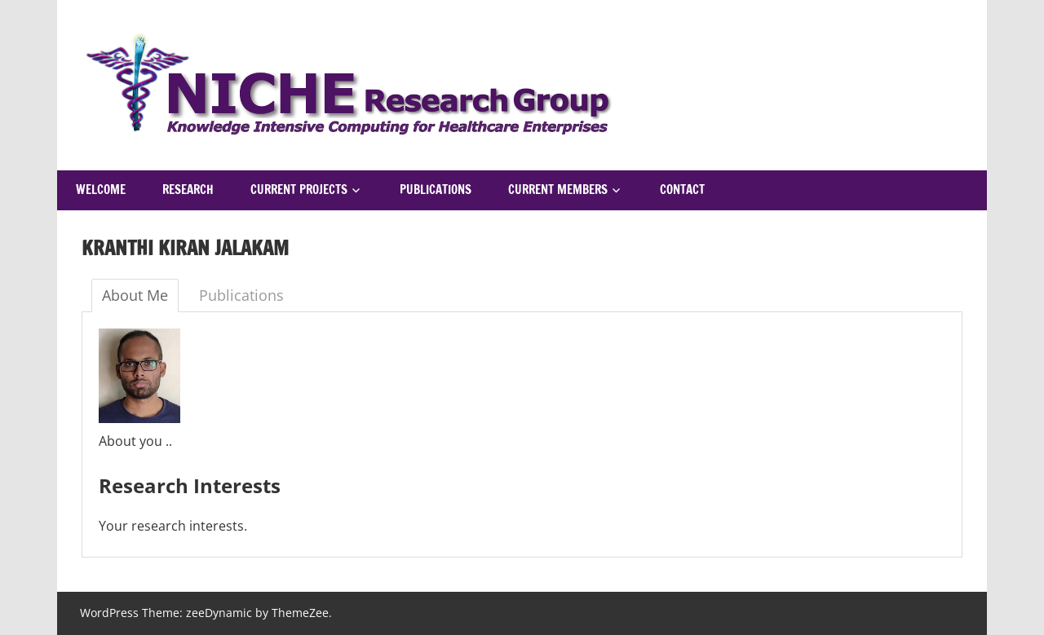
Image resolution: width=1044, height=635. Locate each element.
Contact (682, 189)
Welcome (101, 189)
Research (188, 189)
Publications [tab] (241, 295)
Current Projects (298, 189)
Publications (435, 189)
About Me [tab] (135, 295)
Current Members (558, 189)
